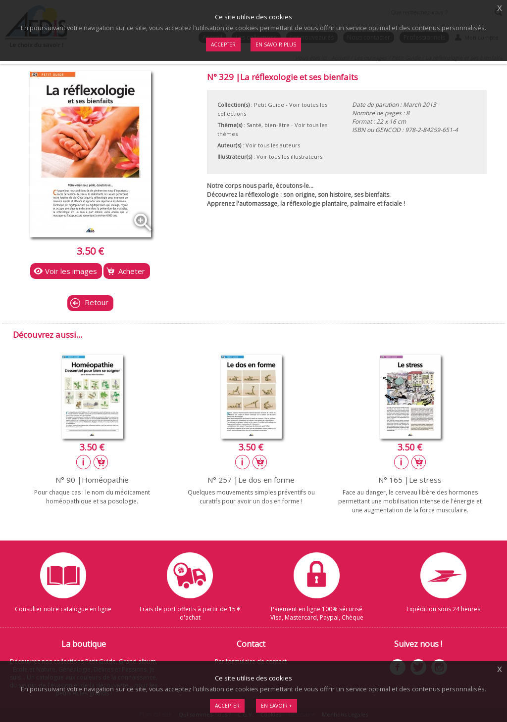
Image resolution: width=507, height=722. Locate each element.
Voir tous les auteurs (273, 145)
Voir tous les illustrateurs (289, 156)
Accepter (227, 705)
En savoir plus (275, 44)
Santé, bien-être (268, 125)
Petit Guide (269, 104)
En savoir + (276, 705)
